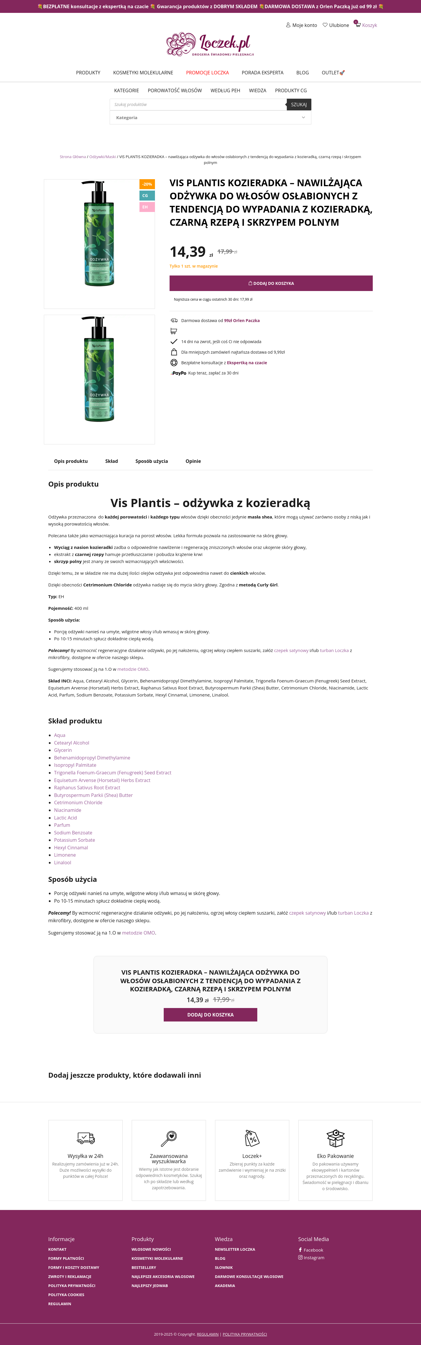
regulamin (207, 1334)
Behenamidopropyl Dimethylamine (92, 757)
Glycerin (63, 750)
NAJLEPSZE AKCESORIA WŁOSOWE (163, 1277)
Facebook (310, 1250)
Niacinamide (67, 810)
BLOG (220, 1258)
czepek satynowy (291, 650)
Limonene (65, 855)
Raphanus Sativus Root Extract (87, 787)
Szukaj (299, 104)
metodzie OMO (133, 669)
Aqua (59, 735)
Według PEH (225, 90)
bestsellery (144, 1267)
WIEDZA (257, 90)
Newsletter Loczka (235, 1249)
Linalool (62, 862)
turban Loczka (334, 650)
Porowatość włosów (175, 90)
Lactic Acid (65, 817)
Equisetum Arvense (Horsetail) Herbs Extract (102, 780)
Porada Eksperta (263, 72)
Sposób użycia (152, 461)
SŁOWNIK (224, 1267)
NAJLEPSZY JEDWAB (150, 1286)
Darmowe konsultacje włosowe (249, 1277)
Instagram (311, 1257)
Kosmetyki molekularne (143, 72)
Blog (302, 72)
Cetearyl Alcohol (71, 743)
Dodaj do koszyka (271, 283)
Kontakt (57, 1249)
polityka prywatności (245, 1334)
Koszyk (366, 25)
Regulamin (59, 1304)
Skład (111, 461)
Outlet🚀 (333, 72)
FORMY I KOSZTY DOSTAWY (73, 1267)
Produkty (88, 72)
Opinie (193, 461)
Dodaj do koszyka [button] (210, 1015)
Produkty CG (291, 90)
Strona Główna (73, 156)
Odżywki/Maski (102, 156)
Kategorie (126, 90)
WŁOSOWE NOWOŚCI (151, 1249)
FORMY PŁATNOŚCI (66, 1258)
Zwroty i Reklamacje (70, 1277)
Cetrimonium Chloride (78, 802)
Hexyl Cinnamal (71, 847)
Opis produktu (71, 461)
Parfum (62, 825)
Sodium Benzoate (73, 832)
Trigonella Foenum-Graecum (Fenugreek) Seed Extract (112, 772)
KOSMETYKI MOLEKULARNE (157, 1258)
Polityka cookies (66, 1295)
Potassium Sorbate (74, 840)
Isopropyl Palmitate (75, 765)
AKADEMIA (225, 1286)
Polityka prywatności (71, 1286)
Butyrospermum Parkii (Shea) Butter (93, 795)
